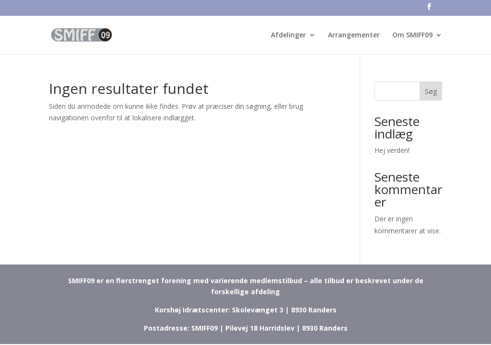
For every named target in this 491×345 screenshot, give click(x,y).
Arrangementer (354, 35)
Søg (431, 91)
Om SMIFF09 (412, 35)
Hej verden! (391, 150)
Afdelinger (288, 35)
